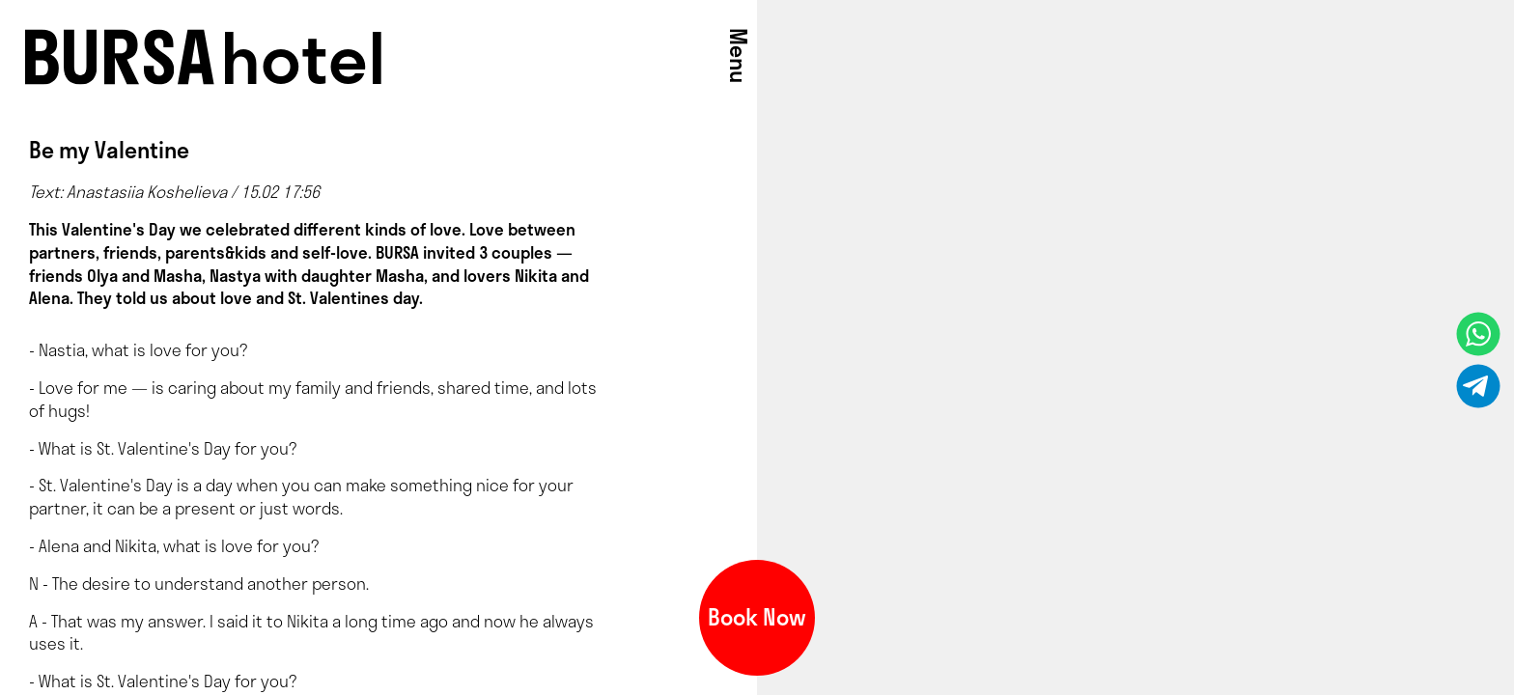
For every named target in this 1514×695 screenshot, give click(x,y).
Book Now (757, 617)
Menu (738, 55)
